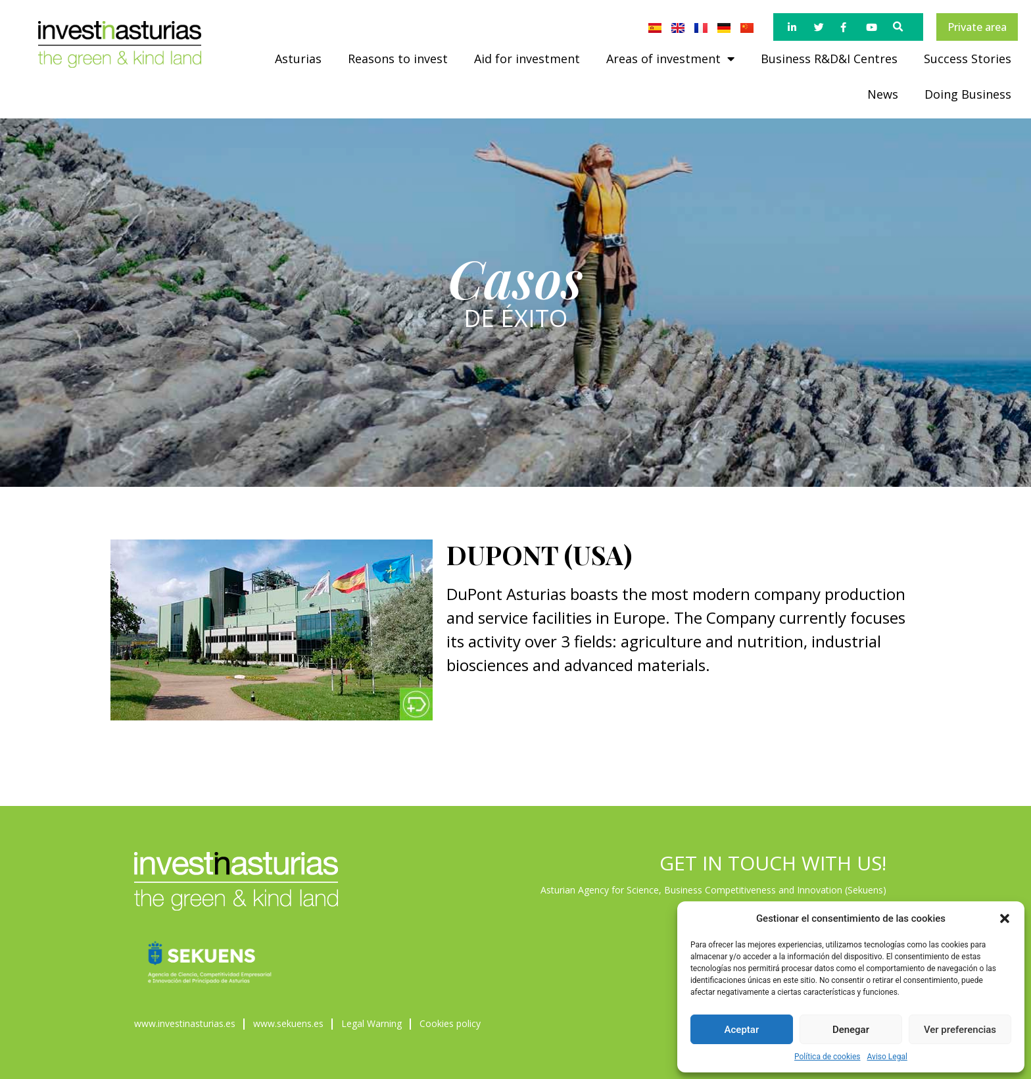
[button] (1004, 918)
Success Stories (967, 58)
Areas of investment (670, 58)
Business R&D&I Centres (829, 58)
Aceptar (742, 1030)
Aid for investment (527, 58)
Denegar (850, 1030)
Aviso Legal (887, 1056)
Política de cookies (827, 1056)
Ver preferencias (960, 1030)
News (882, 94)
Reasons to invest (398, 58)
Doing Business (967, 94)
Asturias (298, 58)
